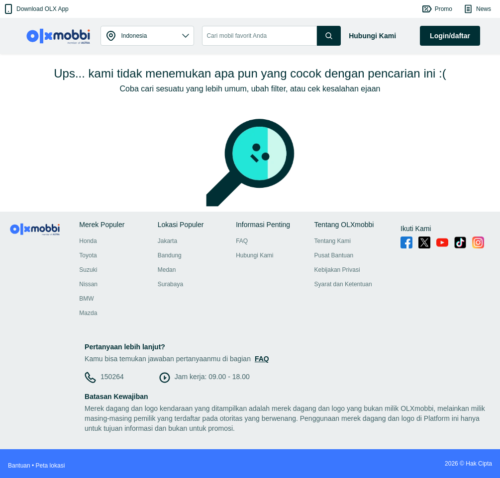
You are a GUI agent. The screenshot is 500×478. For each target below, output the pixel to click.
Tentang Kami (332, 241)
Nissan (88, 284)
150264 (112, 377)
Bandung (170, 255)
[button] (35, 9)
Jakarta (167, 241)
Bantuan (19, 465)
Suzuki (88, 269)
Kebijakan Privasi (337, 269)
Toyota (88, 255)
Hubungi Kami (254, 255)
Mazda (88, 313)
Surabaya (170, 284)
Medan (167, 269)
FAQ (242, 241)
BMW (86, 298)
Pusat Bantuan (334, 255)
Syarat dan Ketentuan (343, 284)
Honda (88, 241)
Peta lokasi (50, 465)
